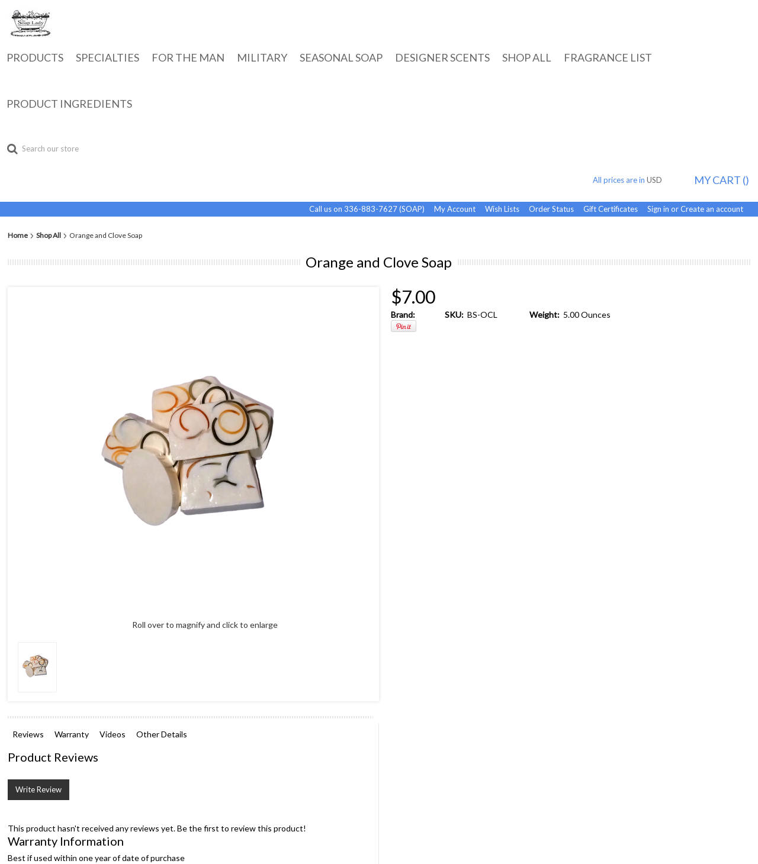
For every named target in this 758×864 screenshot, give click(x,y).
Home (18, 235)
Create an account (711, 209)
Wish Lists (502, 209)
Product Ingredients (69, 103)
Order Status (551, 209)
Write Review (38, 789)
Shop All (526, 57)
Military (262, 57)
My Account (455, 209)
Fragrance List (608, 57)
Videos (112, 734)
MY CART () (721, 179)
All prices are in (633, 180)
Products (35, 57)
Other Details (161, 734)
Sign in (658, 209)
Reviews (28, 734)
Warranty (71, 734)
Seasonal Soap (341, 57)
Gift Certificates (610, 209)
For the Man (188, 57)
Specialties (107, 57)
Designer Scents (442, 57)
